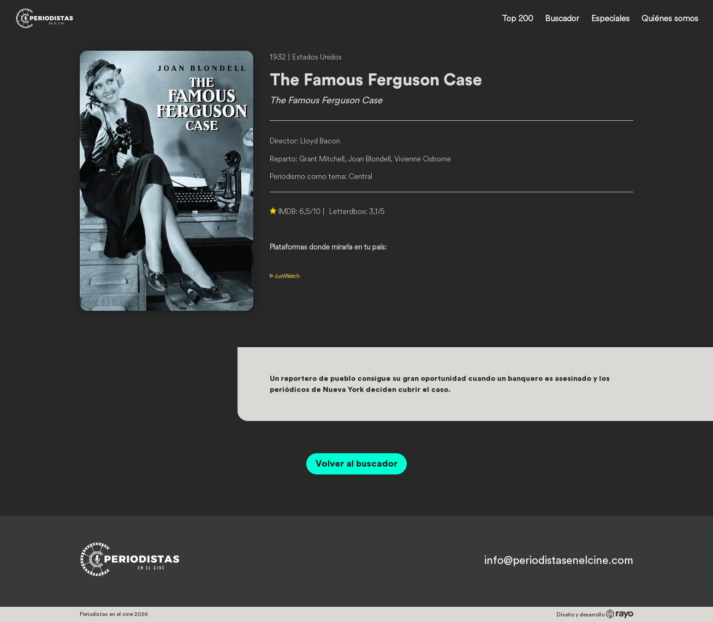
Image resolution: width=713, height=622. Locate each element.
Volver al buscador (356, 463)
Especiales (610, 19)
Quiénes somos (670, 19)
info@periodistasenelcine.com (558, 560)
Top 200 (517, 19)
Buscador (562, 19)
